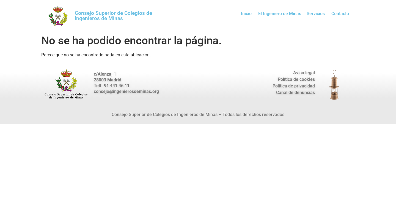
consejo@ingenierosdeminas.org (126, 91)
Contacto (340, 13)
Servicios (316, 13)
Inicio (246, 13)
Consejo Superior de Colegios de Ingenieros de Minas (113, 15)
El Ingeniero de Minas (279, 13)
